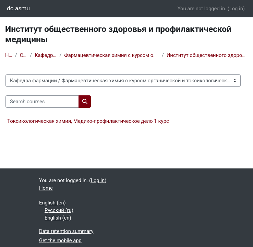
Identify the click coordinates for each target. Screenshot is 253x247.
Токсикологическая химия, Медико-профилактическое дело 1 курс (88, 121)
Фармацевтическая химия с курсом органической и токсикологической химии (111, 55)
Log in (236, 8)
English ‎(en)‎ (52, 203)
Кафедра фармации (46, 55)
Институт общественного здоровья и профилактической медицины (207, 55)
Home (8, 55)
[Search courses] (42, 101)
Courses (23, 55)
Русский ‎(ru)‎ (59, 210)
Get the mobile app (60, 240)
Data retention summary (66, 231)
